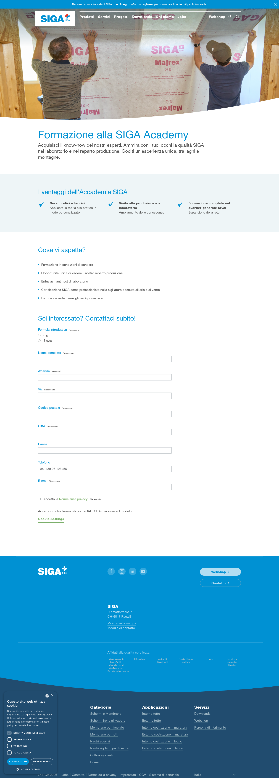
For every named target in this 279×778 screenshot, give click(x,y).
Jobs (65, 775)
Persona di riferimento (210, 727)
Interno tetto (151, 713)
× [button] (52, 695)
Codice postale (55, 407)
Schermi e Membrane (105, 713)
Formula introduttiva (58, 329)
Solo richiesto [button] (42, 761)
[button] (111, 571)
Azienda (50, 371)
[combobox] (47, 696)
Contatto (218, 583)
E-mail (48, 481)
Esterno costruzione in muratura (165, 734)
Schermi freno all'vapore (107, 720)
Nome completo (55, 353)
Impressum (128, 775)
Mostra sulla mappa (121, 623)
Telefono (44, 462)
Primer (95, 762)
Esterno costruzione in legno (162, 748)
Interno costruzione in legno (162, 741)
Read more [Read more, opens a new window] (33, 725)
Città (47, 426)
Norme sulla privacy (73, 499)
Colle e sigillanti (101, 755)
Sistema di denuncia (164, 775)
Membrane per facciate (107, 727)
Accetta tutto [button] (18, 761)
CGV (142, 775)
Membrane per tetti (104, 734)
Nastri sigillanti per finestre (109, 748)
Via (46, 389)
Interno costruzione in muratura (164, 727)
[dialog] (30, 732)
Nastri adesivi (100, 741)
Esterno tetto (151, 720)
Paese (42, 444)
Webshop (218, 571)
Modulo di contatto (121, 628)
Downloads (202, 713)
